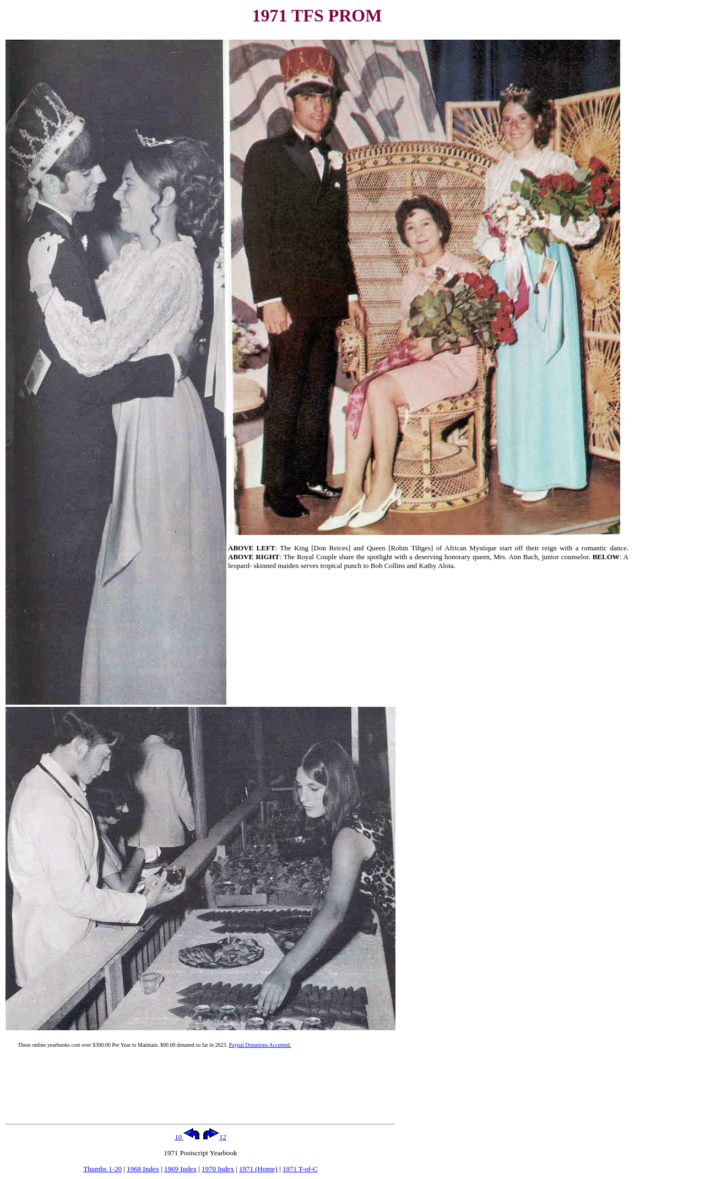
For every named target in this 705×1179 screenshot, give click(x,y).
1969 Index (180, 1169)
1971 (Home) (258, 1169)
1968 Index (143, 1169)
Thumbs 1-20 (102, 1169)
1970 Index (218, 1169)
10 (187, 1137)
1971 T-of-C (300, 1169)
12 (214, 1137)
